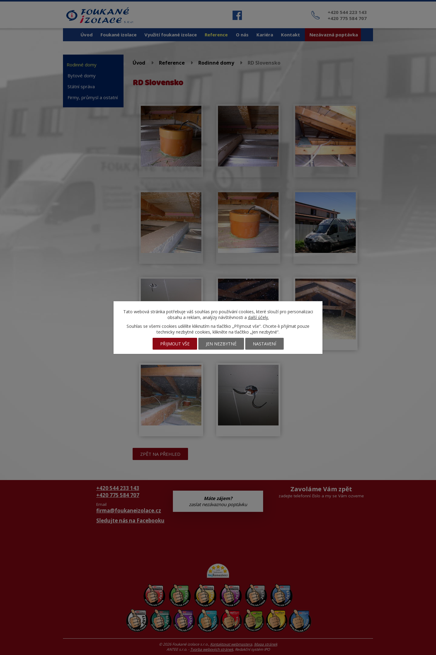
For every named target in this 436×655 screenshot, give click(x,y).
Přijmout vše (175, 344)
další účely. (258, 317)
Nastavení (264, 344)
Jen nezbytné (221, 344)
